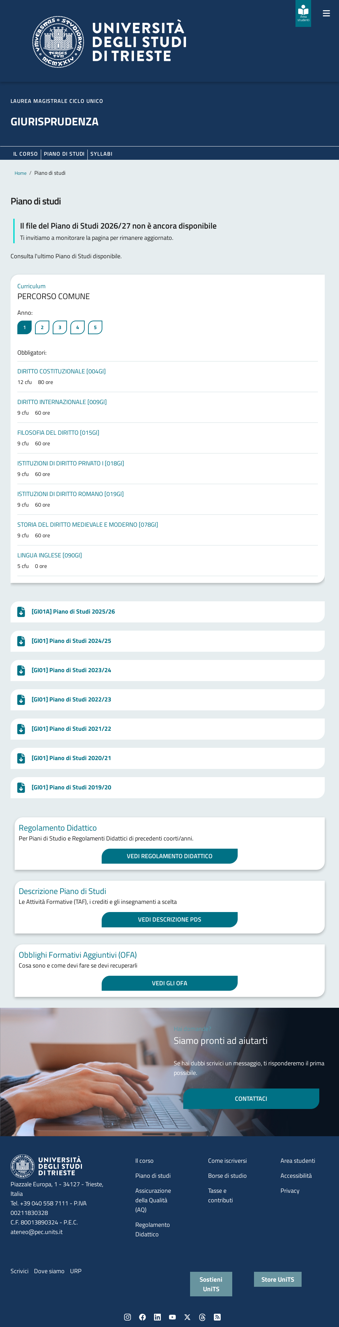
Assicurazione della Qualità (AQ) (153, 1200)
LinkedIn (157, 1317)
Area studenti (298, 1160)
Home (21, 172)
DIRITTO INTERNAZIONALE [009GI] (62, 401)
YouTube (172, 1317)
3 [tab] (59, 327)
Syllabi (101, 154)
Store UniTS (277, 1279)
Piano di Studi (64, 154)
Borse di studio (227, 1175)
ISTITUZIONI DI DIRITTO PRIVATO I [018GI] (70, 463)
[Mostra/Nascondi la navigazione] (326, 13)
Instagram (127, 1317)
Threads (202, 1317)
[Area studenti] (303, 13)
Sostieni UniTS (211, 1284)
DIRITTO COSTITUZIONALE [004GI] (61, 371)
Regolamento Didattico (152, 1229)
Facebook (142, 1317)
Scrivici (20, 1271)
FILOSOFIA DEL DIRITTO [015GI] (58, 432)
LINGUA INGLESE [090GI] (49, 555)
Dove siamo (49, 1271)
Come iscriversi (227, 1160)
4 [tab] (77, 327)
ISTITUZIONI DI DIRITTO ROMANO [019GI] (70, 493)
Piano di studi (153, 1175)
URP (76, 1271)
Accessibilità (296, 1175)
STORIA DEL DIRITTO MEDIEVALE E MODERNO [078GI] (87, 524)
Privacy (290, 1190)
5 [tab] (95, 327)
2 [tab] (42, 327)
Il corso (25, 154)
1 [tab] (24, 327)
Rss (217, 1317)
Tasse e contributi (220, 1195)
